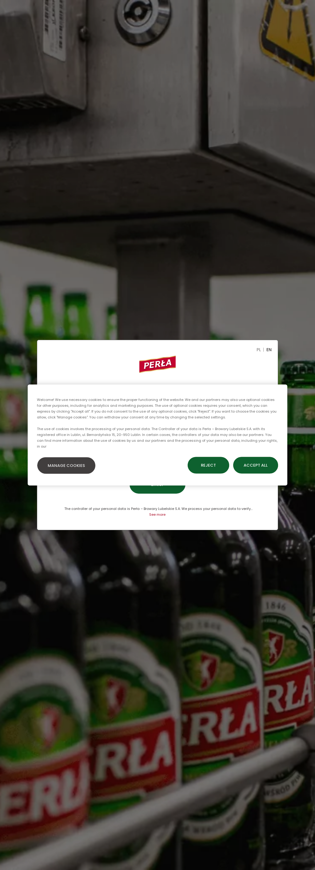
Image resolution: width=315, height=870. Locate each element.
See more (157, 514)
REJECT (208, 465)
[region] (158, 435)
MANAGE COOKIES (66, 465)
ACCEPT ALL (256, 465)
